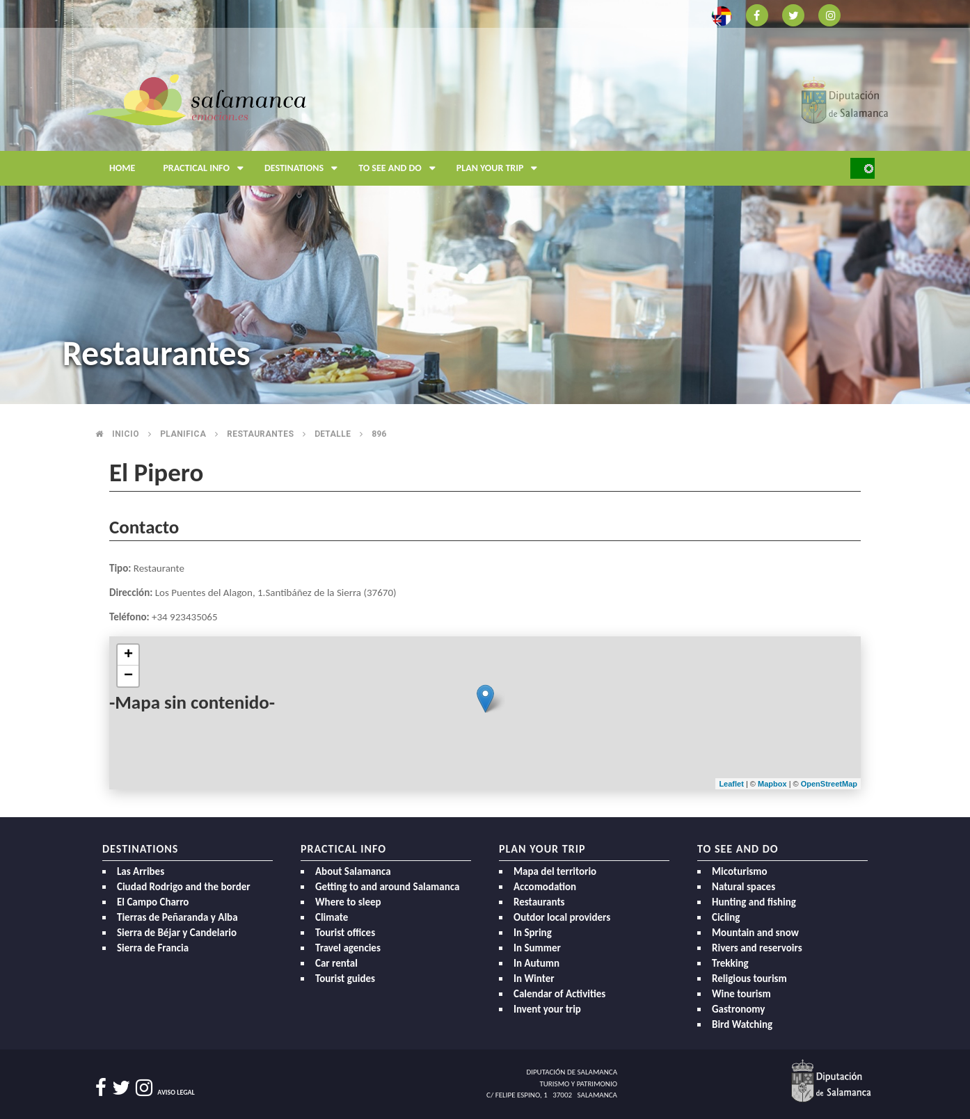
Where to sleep (348, 902)
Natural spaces (743, 886)
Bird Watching (742, 1024)
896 (379, 434)
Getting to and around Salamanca (387, 886)
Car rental (336, 963)
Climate (331, 917)
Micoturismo (740, 871)
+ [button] (128, 655)
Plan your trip (500, 168)
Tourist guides (345, 978)
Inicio (125, 434)
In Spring (533, 932)
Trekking (730, 963)
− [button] (128, 676)
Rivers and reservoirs (757, 948)
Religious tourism (749, 978)
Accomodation (545, 886)
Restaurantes (260, 434)
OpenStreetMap (829, 784)
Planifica (183, 434)
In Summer (537, 948)
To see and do (400, 168)
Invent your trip (547, 1009)
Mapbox (773, 784)
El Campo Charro (153, 902)
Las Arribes (140, 871)
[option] (485, 202)
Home (122, 168)
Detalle (333, 434)
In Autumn (536, 963)
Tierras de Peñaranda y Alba (177, 917)
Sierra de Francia (153, 948)
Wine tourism (741, 994)
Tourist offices (345, 932)
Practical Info (207, 168)
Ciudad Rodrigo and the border (184, 886)
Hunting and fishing (754, 902)
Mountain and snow (755, 932)
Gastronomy (738, 1009)
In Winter (534, 978)
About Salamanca (353, 871)
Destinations (304, 168)
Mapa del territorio (555, 871)
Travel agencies (348, 948)
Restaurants (539, 902)
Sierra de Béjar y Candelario (177, 932)
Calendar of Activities (559, 994)
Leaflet (731, 784)
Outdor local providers (562, 917)
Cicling (726, 917)
